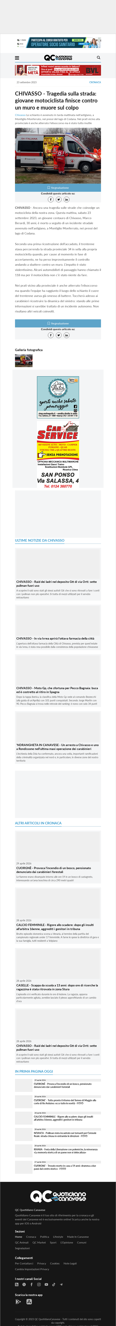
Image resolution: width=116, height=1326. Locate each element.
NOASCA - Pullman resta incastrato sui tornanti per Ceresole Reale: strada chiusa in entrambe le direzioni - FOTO (65, 1135)
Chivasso (20, 114)
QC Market (39, 1242)
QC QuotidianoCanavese (47, 1319)
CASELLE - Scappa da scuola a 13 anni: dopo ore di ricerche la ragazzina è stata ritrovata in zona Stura (57, 987)
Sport (53, 1242)
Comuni (81, 1242)
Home (18, 1236)
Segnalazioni (22, 1248)
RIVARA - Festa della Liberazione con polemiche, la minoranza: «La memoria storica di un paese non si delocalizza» (66, 1151)
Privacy (41, 1263)
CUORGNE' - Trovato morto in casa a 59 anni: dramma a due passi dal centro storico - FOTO (65, 1167)
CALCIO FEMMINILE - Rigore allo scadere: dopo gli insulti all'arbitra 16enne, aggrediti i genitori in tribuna (55, 927)
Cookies (55, 1263)
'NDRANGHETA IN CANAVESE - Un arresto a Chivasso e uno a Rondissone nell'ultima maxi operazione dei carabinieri (57, 747)
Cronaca (95, 82)
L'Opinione (67, 1242)
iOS (27, 1223)
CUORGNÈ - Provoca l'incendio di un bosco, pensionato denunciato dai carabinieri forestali (53, 870)
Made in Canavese (78, 1236)
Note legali (70, 1263)
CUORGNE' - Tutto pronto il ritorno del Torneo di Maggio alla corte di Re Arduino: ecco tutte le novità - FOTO (65, 1102)
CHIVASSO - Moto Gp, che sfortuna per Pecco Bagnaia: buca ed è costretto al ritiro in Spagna (57, 690)
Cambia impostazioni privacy (32, 1269)
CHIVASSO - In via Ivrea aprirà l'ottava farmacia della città (55, 638)
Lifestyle (58, 1236)
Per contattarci (24, 1263)
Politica (44, 1236)
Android (36, 1223)
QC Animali (21, 1242)
